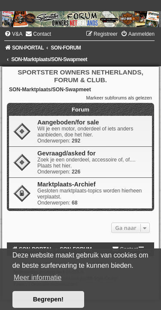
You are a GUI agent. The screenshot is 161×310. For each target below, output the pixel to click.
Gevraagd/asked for (66, 153)
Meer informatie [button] (37, 277)
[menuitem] (13, 34)
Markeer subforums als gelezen (119, 97)
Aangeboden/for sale (68, 122)
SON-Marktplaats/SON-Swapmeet (50, 90)
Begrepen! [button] (48, 299)
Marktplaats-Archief (66, 184)
